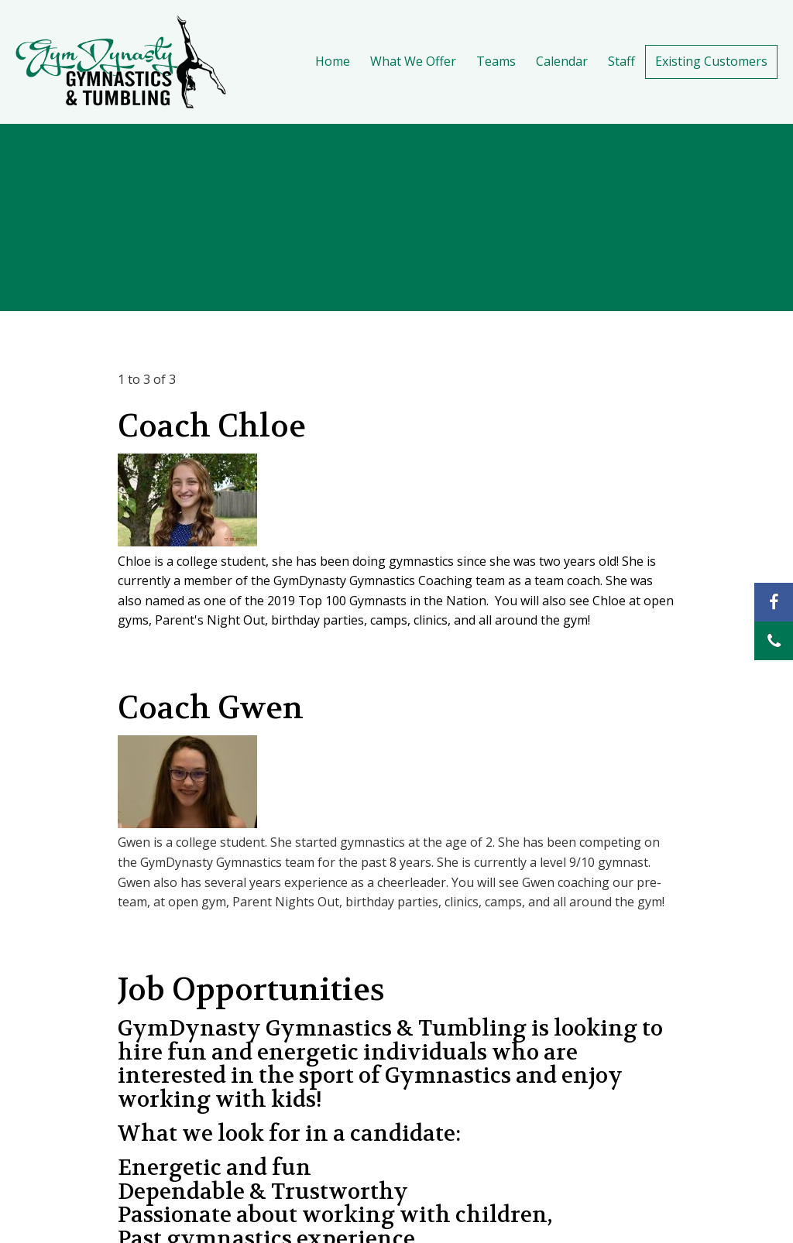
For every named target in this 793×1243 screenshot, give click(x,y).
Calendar (562, 61)
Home (332, 61)
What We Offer (413, 61)
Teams (496, 61)
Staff (621, 61)
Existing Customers (711, 61)
